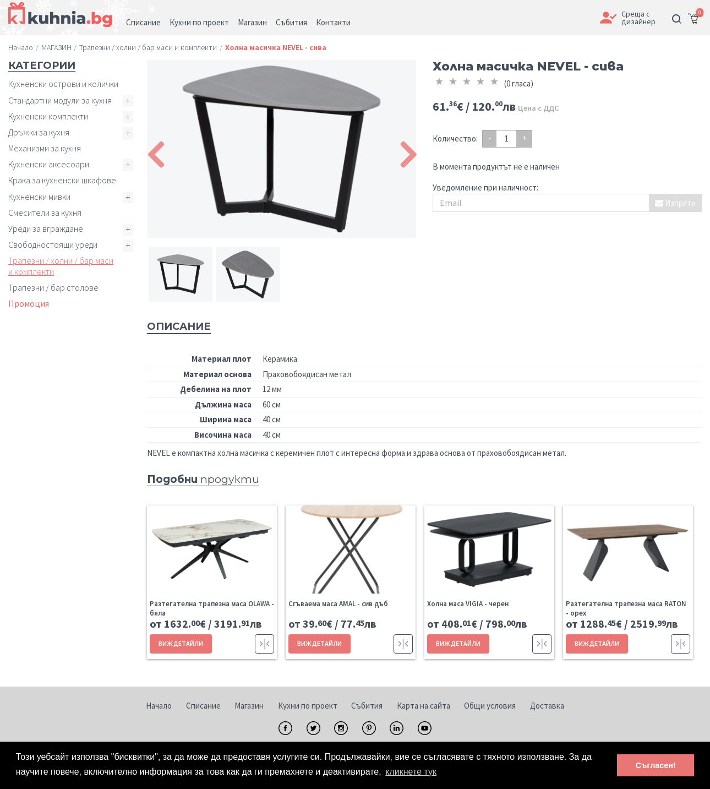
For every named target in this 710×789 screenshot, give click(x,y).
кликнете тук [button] (410, 771)
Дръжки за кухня (38, 132)
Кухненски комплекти (48, 116)
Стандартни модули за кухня (60, 100)
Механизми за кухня (44, 148)
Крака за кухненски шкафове (62, 180)
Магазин (249, 705)
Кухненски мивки (39, 196)
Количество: (455, 138)
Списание (203, 705)
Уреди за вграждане (45, 228)
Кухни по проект (307, 705)
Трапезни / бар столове (53, 287)
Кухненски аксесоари (48, 164)
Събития (367, 705)
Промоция (28, 303)
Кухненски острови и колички (63, 83)
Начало (159, 705)
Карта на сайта (423, 705)
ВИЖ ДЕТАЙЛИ (181, 643)
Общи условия (490, 705)
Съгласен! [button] (656, 765)
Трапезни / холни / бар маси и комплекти (60, 265)
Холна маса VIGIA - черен (468, 603)
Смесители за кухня (44, 212)
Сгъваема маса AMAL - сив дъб (338, 603)
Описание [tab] (179, 326)
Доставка (547, 705)
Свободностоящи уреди (52, 244)
